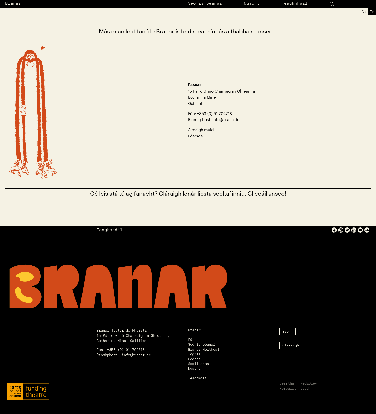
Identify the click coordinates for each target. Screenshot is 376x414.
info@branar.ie (226, 120)
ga (364, 12)
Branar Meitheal (203, 349)
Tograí (194, 354)
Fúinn (193, 340)
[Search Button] (332, 4)
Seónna (194, 359)
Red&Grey (308, 383)
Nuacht (252, 4)
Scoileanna (198, 364)
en (372, 12)
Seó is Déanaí (205, 4)
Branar (13, 4)
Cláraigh (290, 345)
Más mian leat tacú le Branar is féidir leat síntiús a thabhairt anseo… (188, 32)
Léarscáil (196, 136)
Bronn (287, 331)
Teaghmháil (294, 4)
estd (304, 389)
